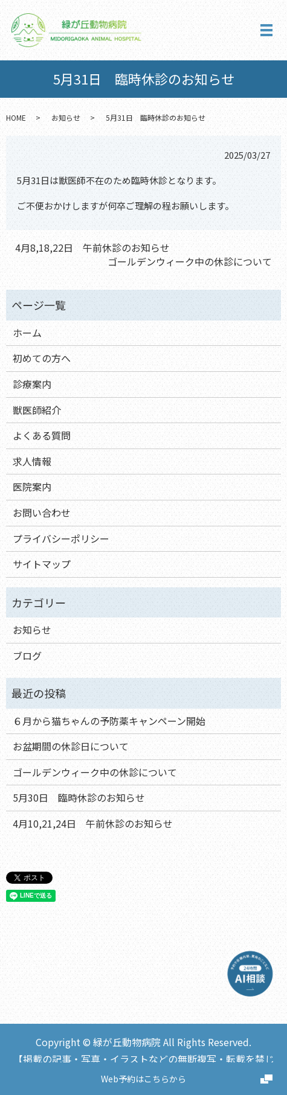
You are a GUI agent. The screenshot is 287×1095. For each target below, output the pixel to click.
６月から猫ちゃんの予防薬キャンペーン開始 (109, 721)
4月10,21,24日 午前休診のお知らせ (93, 823)
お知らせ (65, 117)
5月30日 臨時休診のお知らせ (79, 797)
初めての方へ (42, 358)
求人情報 (32, 461)
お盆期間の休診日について (71, 746)
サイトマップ (42, 564)
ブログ (27, 655)
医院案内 (32, 486)
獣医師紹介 (37, 410)
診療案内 (32, 384)
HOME (16, 117)
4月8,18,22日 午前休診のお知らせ (92, 247)
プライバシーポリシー (61, 538)
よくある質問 (42, 435)
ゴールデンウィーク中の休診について (190, 261)
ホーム (27, 332)
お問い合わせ (42, 512)
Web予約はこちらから (143, 1079)
